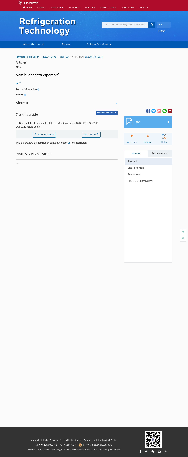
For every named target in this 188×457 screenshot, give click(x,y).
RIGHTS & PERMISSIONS (141, 180)
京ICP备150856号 (68, 444)
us (69, 142)
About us (143, 7)
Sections (136, 153)
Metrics (90, 7)
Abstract (132, 161)
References (134, 174)
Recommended (160, 153)
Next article (91, 134)
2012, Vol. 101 (49, 56)
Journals (41, 7)
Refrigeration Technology (27, 56)
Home (27, 7)
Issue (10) (64, 56)
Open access (127, 7)
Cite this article (136, 167)
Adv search (161, 25)
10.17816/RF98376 (94, 56)
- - (17, 83)
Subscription (56, 7)
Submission (74, 7)
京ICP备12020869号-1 (46, 444)
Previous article (44, 134)
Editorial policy (108, 7)
